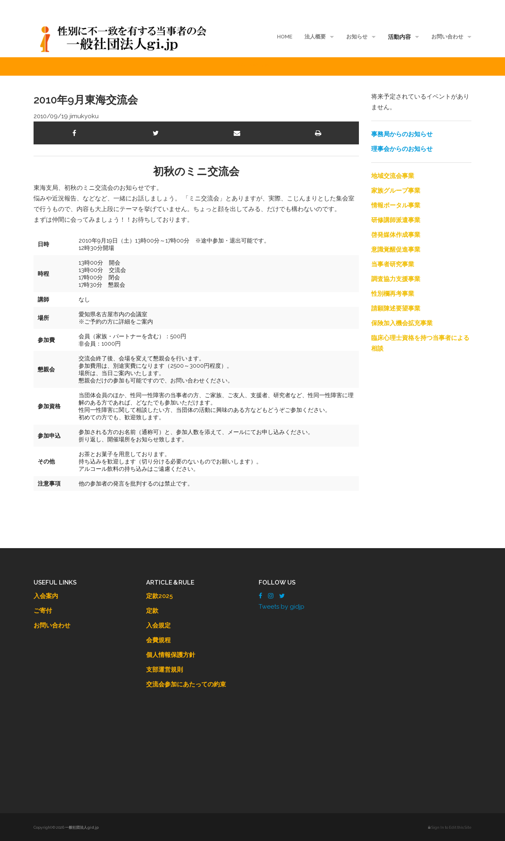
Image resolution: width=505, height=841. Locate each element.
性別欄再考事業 (392, 293)
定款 (152, 610)
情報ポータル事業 (395, 205)
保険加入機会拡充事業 (402, 323)
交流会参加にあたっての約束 (186, 684)
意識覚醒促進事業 (395, 249)
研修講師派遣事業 (395, 220)
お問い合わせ (447, 37)
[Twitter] (282, 596)
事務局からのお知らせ (402, 134)
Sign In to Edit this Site (449, 827)
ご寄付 (43, 610)
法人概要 (315, 37)
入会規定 (158, 625)
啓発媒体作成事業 (395, 234)
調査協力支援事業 (395, 279)
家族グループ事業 (395, 190)
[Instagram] (270, 596)
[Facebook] (260, 596)
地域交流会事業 (392, 176)
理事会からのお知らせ (402, 149)
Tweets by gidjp (281, 606)
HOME (284, 37)
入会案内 (46, 596)
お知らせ (356, 37)
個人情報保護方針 (170, 655)
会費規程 (158, 640)
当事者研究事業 (392, 264)
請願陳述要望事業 (395, 308)
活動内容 (399, 37)
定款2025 (159, 596)
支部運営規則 (164, 669)
